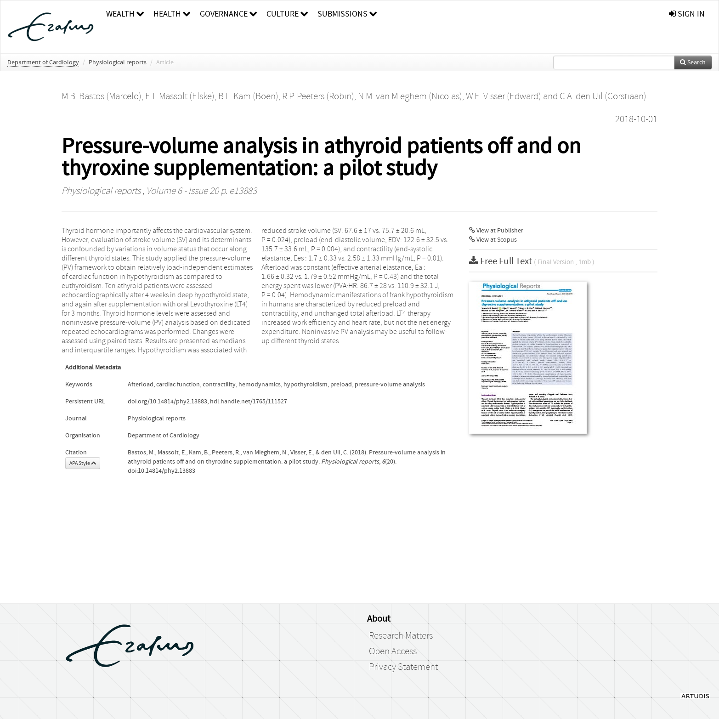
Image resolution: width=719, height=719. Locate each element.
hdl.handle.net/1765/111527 (248, 401)
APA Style (82, 463)
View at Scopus (493, 239)
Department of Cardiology (43, 62)
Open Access (393, 651)
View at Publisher (496, 230)
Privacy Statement (403, 667)
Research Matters (401, 635)
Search (693, 62)
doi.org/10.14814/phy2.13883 (167, 401)
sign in (687, 14)
